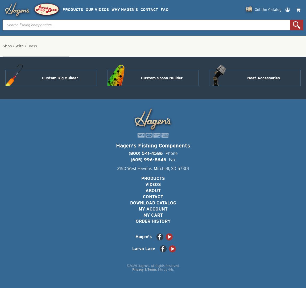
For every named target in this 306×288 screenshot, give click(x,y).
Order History (153, 221)
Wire (19, 46)
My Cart (153, 215)
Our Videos (97, 10)
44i (170, 269)
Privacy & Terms (144, 269)
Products (73, 10)
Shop (7, 46)
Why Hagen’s (124, 10)
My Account (153, 209)
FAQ (164, 10)
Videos (153, 184)
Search (296, 25)
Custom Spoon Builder (162, 78)
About (153, 190)
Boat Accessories (263, 78)
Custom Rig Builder (60, 78)
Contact (149, 10)
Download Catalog (153, 202)
